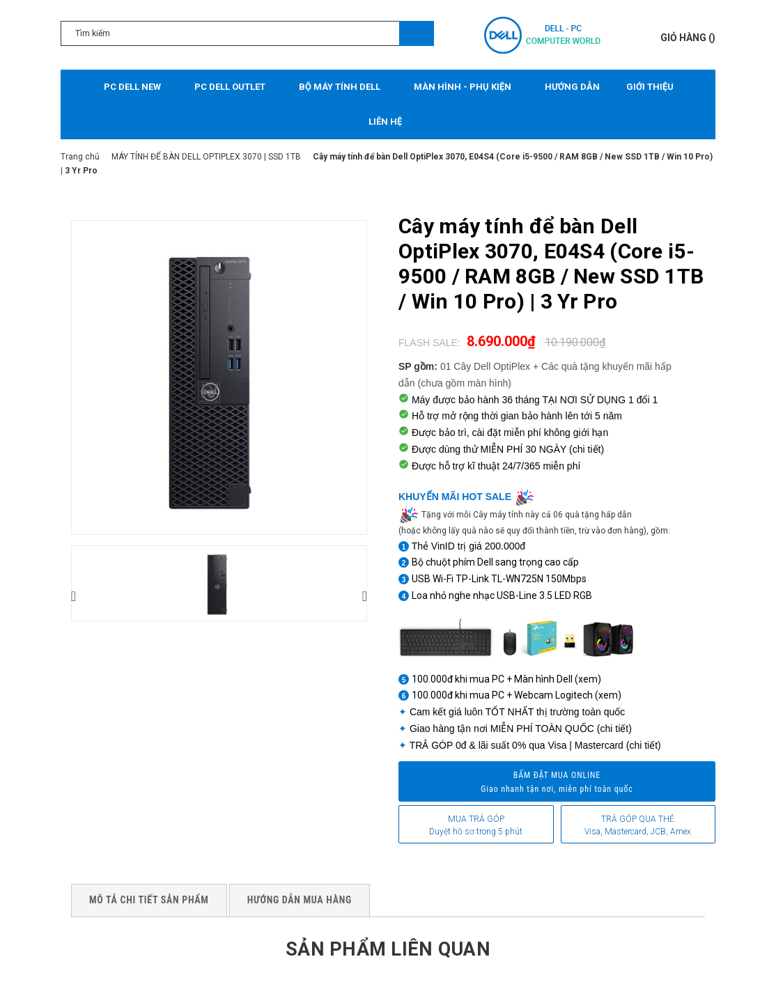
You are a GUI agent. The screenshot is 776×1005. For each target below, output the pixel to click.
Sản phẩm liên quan (388, 948)
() (687, 37)
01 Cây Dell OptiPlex (485, 366)
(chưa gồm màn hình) (464, 383)
